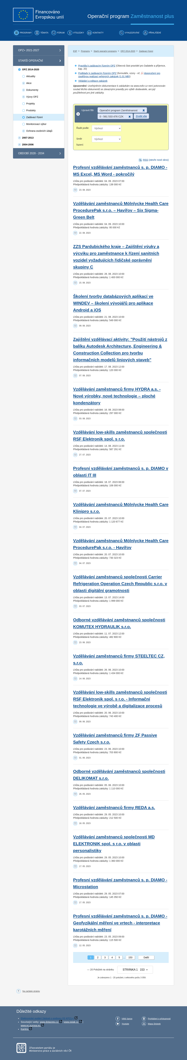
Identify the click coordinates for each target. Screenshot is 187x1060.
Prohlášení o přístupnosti (159, 1019)
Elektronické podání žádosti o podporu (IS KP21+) (47, 1018)
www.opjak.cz (71, 1022)
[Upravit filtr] (121, 114)
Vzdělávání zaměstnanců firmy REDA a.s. (114, 807)
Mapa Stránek (154, 1024)
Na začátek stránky (31, 991)
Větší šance (127, 1019)
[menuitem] (23, 32)
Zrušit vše (141, 116)
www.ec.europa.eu (30, 1025)
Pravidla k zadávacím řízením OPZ (96, 65)
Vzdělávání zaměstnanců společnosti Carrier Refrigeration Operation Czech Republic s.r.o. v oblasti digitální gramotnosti (120, 584)
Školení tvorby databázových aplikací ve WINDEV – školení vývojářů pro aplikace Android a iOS (113, 303)
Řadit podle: (82, 128)
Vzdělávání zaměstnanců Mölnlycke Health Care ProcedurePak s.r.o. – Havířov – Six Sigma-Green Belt (121, 210)
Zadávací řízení (146, 51)
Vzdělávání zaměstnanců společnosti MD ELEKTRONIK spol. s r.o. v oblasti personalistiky (114, 844)
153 (130, 957)
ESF (75, 51)
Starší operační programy (105, 51)
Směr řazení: (80, 141)
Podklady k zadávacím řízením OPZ (97, 73)
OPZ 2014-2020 (128, 51)
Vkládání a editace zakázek (92, 81)
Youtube (125, 1024)
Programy (85, 51)
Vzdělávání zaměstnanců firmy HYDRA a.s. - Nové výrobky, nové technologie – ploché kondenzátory (117, 396)
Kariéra (24, 1029)
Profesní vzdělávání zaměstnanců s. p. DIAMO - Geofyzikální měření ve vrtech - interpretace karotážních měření (120, 923)
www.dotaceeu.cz (49, 1022)
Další (146, 957)
